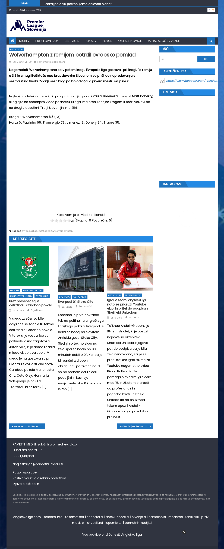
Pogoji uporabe (25, 472)
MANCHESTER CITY (32, 290)
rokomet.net (74, 517)
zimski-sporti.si (117, 517)
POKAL (89, 41)
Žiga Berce (37, 310)
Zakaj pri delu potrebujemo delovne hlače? (78, 4)
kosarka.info (52, 517)
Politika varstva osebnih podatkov (39, 478)
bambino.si (157, 517)
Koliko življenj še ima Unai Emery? (136, 426)
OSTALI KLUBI (16, 49)
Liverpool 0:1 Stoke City (75, 302)
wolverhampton (63, 231)
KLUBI (23, 41)
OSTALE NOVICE (130, 41)
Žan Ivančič (85, 306)
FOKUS (107, 41)
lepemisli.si (113, 522)
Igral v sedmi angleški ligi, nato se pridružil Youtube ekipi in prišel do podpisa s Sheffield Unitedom (128, 306)
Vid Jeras (134, 317)
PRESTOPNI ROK (47, 41)
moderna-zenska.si (183, 517)
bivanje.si (139, 517)
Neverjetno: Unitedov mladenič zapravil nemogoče (29, 426)
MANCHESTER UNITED (21, 296)
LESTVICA (72, 41)
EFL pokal (14, 290)
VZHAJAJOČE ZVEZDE (164, 41)
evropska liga (29, 231)
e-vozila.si (95, 522)
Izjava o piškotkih (26, 484)
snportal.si (95, 517)
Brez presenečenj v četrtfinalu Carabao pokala (30, 303)
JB (30, 62)
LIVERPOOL (64, 296)
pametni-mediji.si (138, 522)
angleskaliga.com (27, 517)
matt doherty (46, 231)
